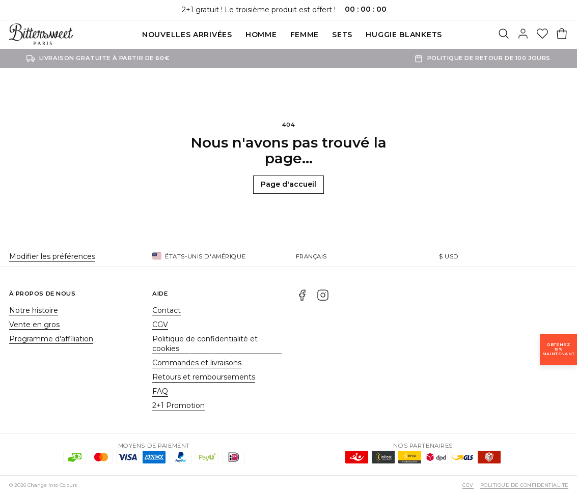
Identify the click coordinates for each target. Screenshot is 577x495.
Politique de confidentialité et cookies (205, 343)
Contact (166, 310)
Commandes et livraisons (196, 362)
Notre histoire (33, 310)
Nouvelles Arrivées (187, 34)
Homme (261, 34)
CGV (160, 324)
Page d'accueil (288, 184)
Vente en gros (34, 324)
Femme (304, 34)
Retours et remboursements (203, 377)
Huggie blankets (404, 34)
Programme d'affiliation (51, 338)
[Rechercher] (504, 34)
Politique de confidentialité (524, 485)
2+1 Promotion (178, 405)
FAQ (160, 391)
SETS (342, 34)
